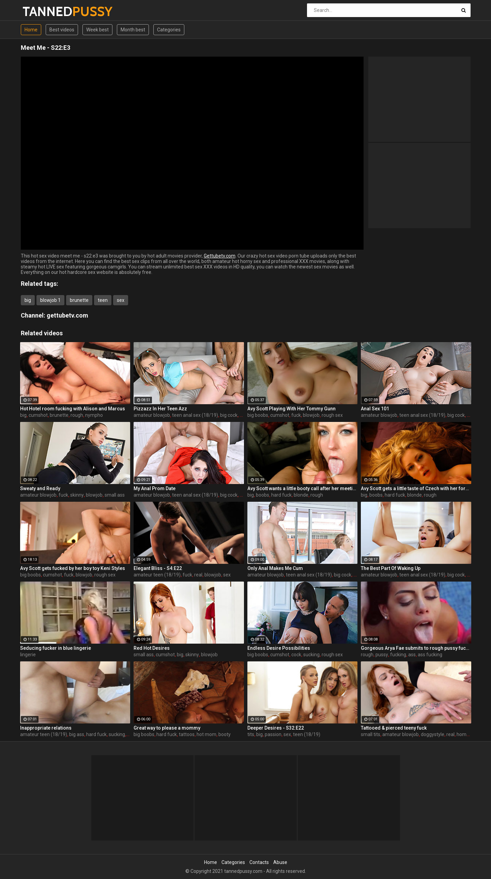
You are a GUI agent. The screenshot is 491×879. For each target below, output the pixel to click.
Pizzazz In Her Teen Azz (160, 408)
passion (273, 734)
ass (412, 654)
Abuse (280, 862)
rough (77, 415)
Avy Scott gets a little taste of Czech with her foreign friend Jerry (416, 488)
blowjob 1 (50, 300)
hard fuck (281, 495)
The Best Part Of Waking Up (390, 568)
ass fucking (430, 654)
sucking (311, 654)
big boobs (257, 415)
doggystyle (432, 734)
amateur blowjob (152, 415)
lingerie (28, 654)
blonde (301, 495)
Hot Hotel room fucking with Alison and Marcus (72, 408)
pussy (381, 654)
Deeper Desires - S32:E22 (275, 728)
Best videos (61, 29)
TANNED (40, 11)
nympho (94, 415)
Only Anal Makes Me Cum (275, 568)
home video (469, 734)
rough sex (332, 415)
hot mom (206, 734)
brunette (79, 300)
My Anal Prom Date (154, 488)
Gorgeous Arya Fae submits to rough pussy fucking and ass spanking (416, 648)
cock (296, 654)
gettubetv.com (67, 315)
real (198, 574)
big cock (228, 415)
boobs (262, 495)
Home (31, 29)
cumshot (38, 415)
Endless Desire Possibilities (278, 648)
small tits (370, 734)
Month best (133, 29)
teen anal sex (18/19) (195, 415)
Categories (169, 29)
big (28, 300)
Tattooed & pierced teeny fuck (394, 728)
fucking (398, 654)
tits (250, 734)
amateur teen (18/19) (157, 574)
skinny (77, 495)
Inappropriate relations (46, 728)
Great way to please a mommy (167, 728)
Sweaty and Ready (40, 488)
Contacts (259, 862)
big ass (76, 734)
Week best (97, 29)
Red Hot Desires (152, 648)
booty (224, 734)
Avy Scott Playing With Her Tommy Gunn (291, 408)
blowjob (311, 415)
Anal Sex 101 (375, 408)
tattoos (187, 734)
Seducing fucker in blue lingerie (55, 648)
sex (120, 300)
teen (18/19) (306, 734)
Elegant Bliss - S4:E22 (158, 568)
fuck (296, 415)
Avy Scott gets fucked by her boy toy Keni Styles (72, 568)
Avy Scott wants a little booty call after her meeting (302, 488)
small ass (115, 495)
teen (103, 300)
